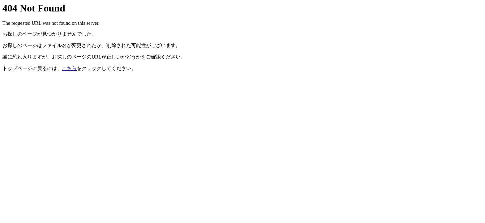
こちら (69, 68)
